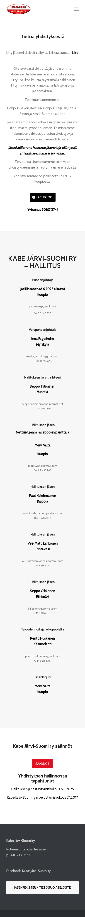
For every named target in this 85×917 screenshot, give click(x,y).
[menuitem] (76, 9)
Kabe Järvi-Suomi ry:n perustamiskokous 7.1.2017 (42, 797)
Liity (75, 53)
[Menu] (76, 9)
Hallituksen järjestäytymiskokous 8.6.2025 (42, 789)
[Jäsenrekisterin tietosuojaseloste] (42, 887)
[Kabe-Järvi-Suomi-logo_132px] (35, 9)
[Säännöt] (42, 763)
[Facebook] (43, 197)
